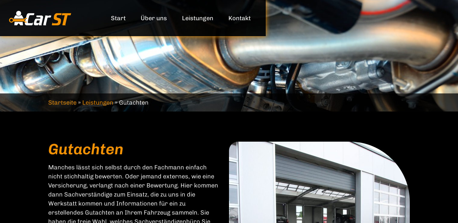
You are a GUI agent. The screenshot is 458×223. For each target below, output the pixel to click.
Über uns (154, 18)
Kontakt (239, 18)
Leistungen (197, 18)
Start (118, 18)
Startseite (62, 102)
